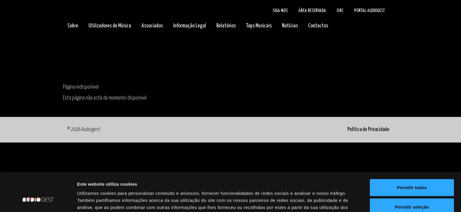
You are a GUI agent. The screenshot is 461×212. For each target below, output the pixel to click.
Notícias (290, 26)
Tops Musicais (259, 26)
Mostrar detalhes (323, 200)
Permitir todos (412, 154)
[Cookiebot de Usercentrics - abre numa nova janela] (38, 200)
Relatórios (226, 26)
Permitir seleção (412, 173)
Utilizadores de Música (109, 26)
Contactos (318, 26)
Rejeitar (412, 192)
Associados (152, 26)
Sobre (72, 26)
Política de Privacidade (368, 129)
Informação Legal (189, 26)
